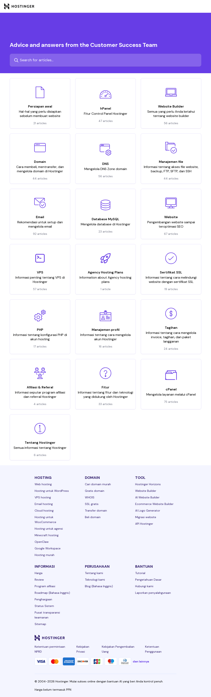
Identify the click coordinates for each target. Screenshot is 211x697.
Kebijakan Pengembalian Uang (118, 649)
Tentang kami (94, 573)
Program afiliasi (45, 586)
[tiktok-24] (173, 637)
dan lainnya (141, 661)
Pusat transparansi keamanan (47, 615)
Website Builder (145, 491)
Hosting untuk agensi (49, 528)
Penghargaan (43, 599)
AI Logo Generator (147, 510)
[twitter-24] (149, 637)
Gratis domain (94, 491)
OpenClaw (42, 542)
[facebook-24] (132, 637)
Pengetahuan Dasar (148, 579)
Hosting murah (44, 555)
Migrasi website (145, 517)
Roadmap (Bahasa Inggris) (52, 593)
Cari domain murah (98, 484)
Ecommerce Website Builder (154, 504)
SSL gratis (91, 504)
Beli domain (93, 517)
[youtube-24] (157, 637)
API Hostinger (144, 524)
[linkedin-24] (124, 637)
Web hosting (43, 484)
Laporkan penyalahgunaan (153, 593)
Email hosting (44, 504)
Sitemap (40, 624)
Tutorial (140, 573)
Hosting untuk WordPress (52, 491)
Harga (38, 573)
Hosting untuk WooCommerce (45, 519)
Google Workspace (48, 548)
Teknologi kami (95, 579)
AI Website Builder (147, 497)
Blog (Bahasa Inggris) (99, 586)
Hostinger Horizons (148, 484)
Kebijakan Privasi (82, 649)
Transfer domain (96, 510)
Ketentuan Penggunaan (153, 649)
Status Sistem (44, 606)
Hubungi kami (144, 586)
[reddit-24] (165, 637)
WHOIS (89, 497)
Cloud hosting (44, 510)
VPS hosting (43, 497)
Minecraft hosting (47, 535)
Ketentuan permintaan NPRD (50, 649)
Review (39, 579)
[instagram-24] (140, 637)
